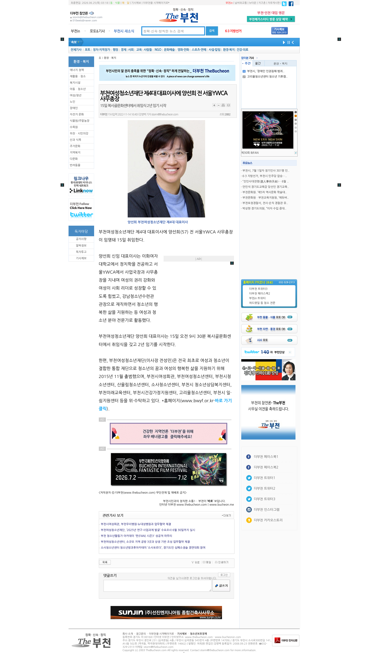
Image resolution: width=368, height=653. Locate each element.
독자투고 (81, 252)
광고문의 (141, 634)
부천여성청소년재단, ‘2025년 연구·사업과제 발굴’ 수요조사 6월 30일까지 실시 (148, 530)
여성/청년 (76, 95)
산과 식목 (75, 139)
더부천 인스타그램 (267, 509)
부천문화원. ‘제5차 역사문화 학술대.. (264, 192)
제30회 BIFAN (250, 152)
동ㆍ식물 (115, 3)
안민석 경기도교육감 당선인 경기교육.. (265, 186)
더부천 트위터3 (258, 288)
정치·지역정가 (101, 49)
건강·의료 (242, 49)
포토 (87, 49)
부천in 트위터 (257, 298)
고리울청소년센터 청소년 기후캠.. (265, 76)
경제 (123, 49)
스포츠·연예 (199, 49)
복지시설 (75, 82)
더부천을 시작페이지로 (156, 2)
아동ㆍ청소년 (78, 89)
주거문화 (75, 146)
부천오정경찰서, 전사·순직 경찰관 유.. (265, 203)
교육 (139, 49)
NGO (158, 49)
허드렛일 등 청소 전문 (262, 303)
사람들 (148, 49)
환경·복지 (228, 49)
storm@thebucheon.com (165, 114)
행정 (115, 49)
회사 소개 (128, 634)
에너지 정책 (77, 70)
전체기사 (75, 49)
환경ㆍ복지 (280, 63)
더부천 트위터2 (264, 488)
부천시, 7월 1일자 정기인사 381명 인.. (265, 170)
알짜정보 (81, 245)
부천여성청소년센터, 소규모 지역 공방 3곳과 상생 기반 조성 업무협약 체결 (145, 541)
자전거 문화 (77, 114)
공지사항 (81, 239)
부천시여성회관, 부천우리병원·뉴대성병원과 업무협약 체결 (136, 524)
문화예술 (169, 49)
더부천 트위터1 (264, 478)
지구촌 (262, 3)
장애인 (74, 108)
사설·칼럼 (214, 49)
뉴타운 (252, 3)
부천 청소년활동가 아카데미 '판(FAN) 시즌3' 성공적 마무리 (136, 536)
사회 (131, 49)
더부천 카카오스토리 (268, 520)
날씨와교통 (241, 3)
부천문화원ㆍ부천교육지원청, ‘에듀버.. (265, 197)
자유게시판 (274, 3)
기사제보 (136, 3)
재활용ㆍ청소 (78, 76)
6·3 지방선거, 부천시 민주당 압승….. (264, 176)
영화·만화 (183, 49)
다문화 (74, 158)
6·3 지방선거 (233, 31)
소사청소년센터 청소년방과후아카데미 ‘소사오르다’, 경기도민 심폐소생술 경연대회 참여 (153, 547)
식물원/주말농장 (79, 120)
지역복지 (75, 152)
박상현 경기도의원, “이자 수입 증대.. (264, 208)
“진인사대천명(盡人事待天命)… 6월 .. (265, 181)
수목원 (74, 127)
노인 (72, 101)
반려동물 (75, 165)
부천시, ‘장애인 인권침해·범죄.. (263, 71)
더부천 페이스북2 (259, 293)
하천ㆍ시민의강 (79, 133)
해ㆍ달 (125, 3)
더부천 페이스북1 (266, 456)
